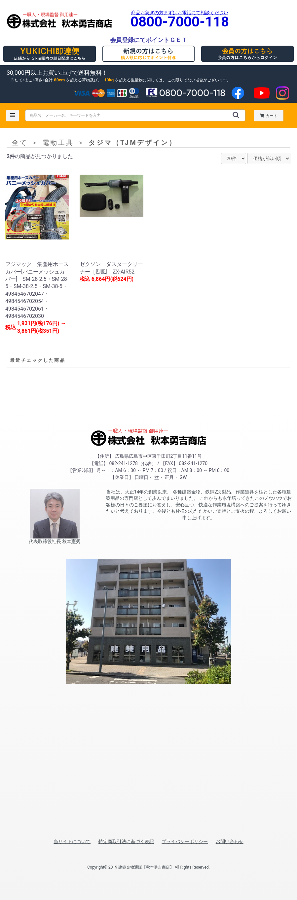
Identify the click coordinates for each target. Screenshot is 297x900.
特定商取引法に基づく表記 (126, 841)
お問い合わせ (229, 841)
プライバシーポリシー (185, 841)
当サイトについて (72, 841)
